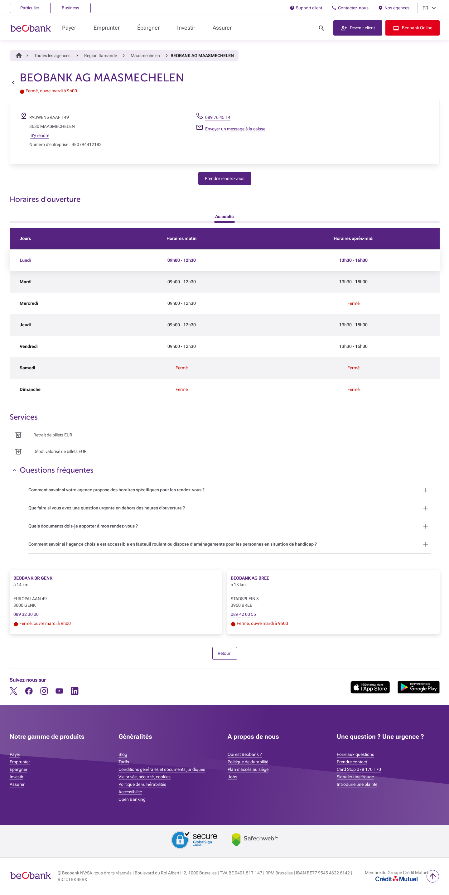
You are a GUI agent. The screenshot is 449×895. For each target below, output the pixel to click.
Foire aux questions (355, 754)
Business (70, 7)
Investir (186, 27)
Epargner (18, 769)
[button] (357, 28)
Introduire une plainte (357, 784)
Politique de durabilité (248, 761)
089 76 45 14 (217, 117)
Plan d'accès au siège (248, 769)
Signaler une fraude (355, 776)
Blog (122, 754)
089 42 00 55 (243, 614)
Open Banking (132, 799)
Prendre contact (352, 761)
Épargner (148, 27)
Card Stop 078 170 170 (359, 769)
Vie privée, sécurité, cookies (144, 776)
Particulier (29, 7)
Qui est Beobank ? (245, 754)
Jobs (232, 776)
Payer (69, 27)
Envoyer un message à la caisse (235, 128)
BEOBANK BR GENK (32, 578)
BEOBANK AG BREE (250, 578)
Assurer (222, 27)
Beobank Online (417, 27)
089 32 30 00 (26, 614)
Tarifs (123, 761)
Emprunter (107, 27)
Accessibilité (130, 791)
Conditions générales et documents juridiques (161, 769)
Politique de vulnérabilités (142, 784)
